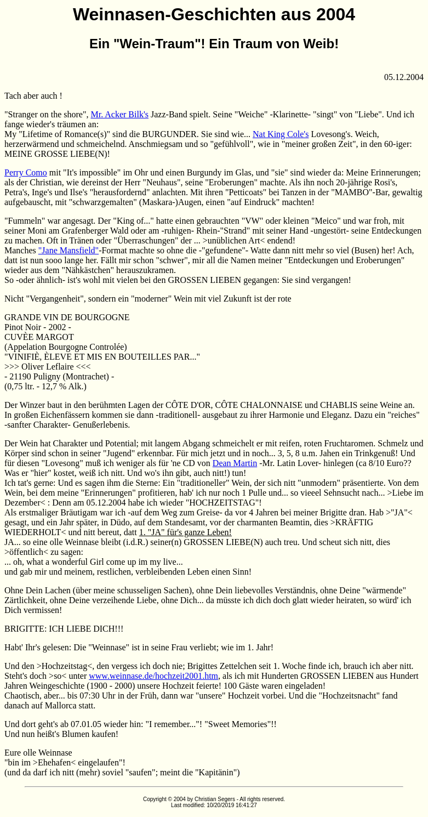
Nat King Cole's (281, 134)
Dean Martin (235, 463)
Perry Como (25, 172)
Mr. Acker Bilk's (119, 114)
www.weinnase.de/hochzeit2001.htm (153, 675)
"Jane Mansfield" (68, 250)
